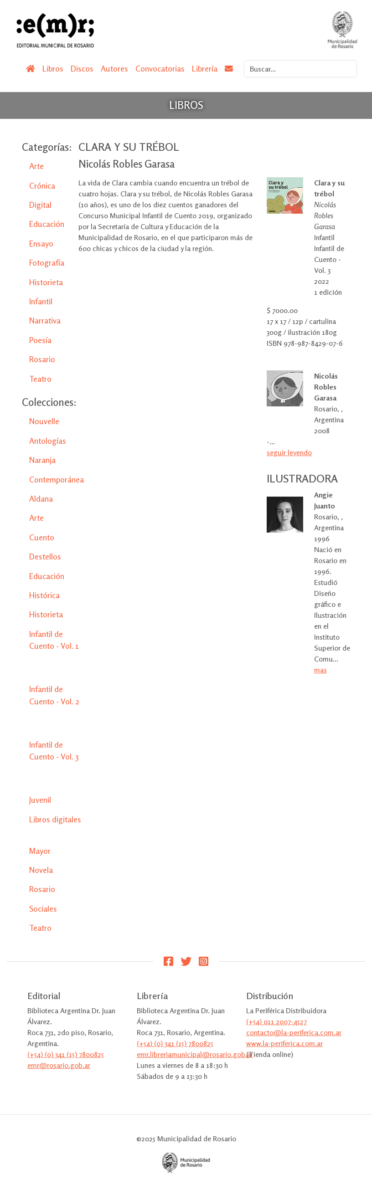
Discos (82, 68)
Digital (40, 205)
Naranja (42, 460)
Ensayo (41, 243)
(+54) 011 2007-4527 (276, 1021)
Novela (41, 870)
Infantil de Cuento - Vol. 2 (54, 695)
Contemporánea (56, 479)
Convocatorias (160, 68)
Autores (114, 68)
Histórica (44, 595)
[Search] (300, 68)
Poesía (40, 340)
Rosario (42, 359)
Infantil (40, 301)
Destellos (45, 556)
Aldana (41, 498)
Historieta (46, 282)
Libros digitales (55, 819)
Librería (204, 68)
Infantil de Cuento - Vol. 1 (54, 640)
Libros (52, 68)
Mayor (40, 851)
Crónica (42, 185)
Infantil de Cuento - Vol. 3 (54, 750)
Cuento (41, 537)
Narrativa (45, 320)
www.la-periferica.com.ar (284, 1043)
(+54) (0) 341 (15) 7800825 (65, 1054)
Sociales (43, 908)
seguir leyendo (289, 452)
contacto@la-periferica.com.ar (293, 1032)
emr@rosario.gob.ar (58, 1065)
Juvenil (40, 800)
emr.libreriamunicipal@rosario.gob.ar (195, 1054)
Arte (36, 166)
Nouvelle (44, 421)
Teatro (40, 379)
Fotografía (46, 262)
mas (320, 669)
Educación (46, 224)
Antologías (47, 441)
